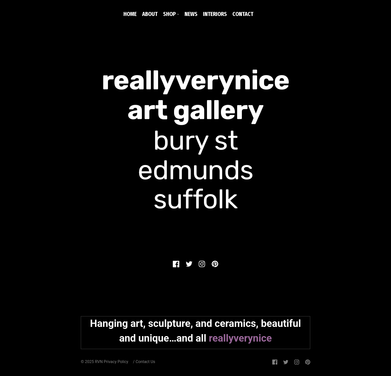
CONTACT (242, 13)
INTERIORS (215, 13)
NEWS (191, 13)
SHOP (169, 13)
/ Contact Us (144, 361)
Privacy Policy (116, 361)
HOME (130, 13)
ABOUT (150, 13)
